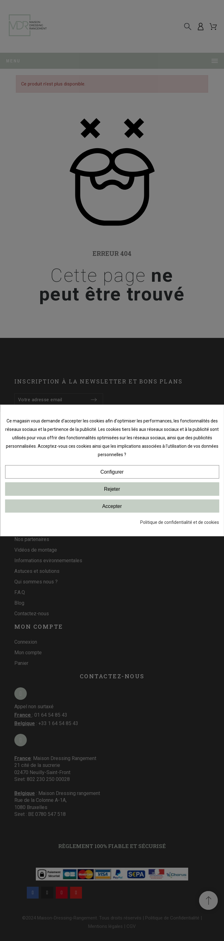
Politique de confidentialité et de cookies (179, 522)
